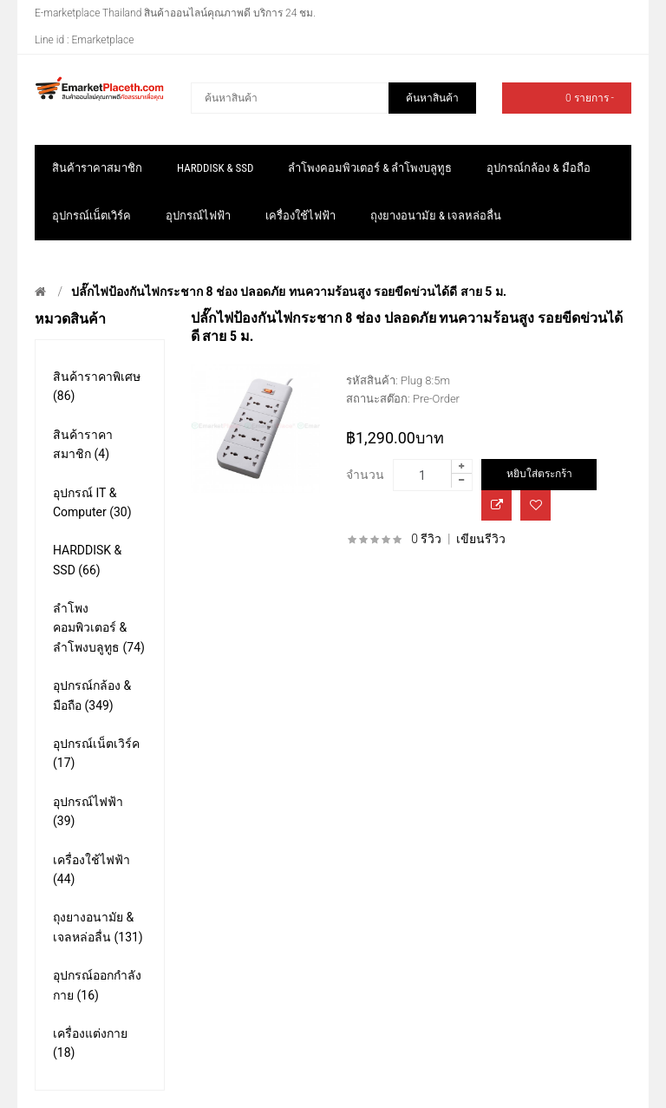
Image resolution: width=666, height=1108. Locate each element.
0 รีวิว (426, 539)
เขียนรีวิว (481, 539)
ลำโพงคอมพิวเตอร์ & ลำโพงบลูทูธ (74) (99, 627)
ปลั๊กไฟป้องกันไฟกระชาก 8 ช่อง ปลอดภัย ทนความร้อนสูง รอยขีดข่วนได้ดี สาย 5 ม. (288, 291)
